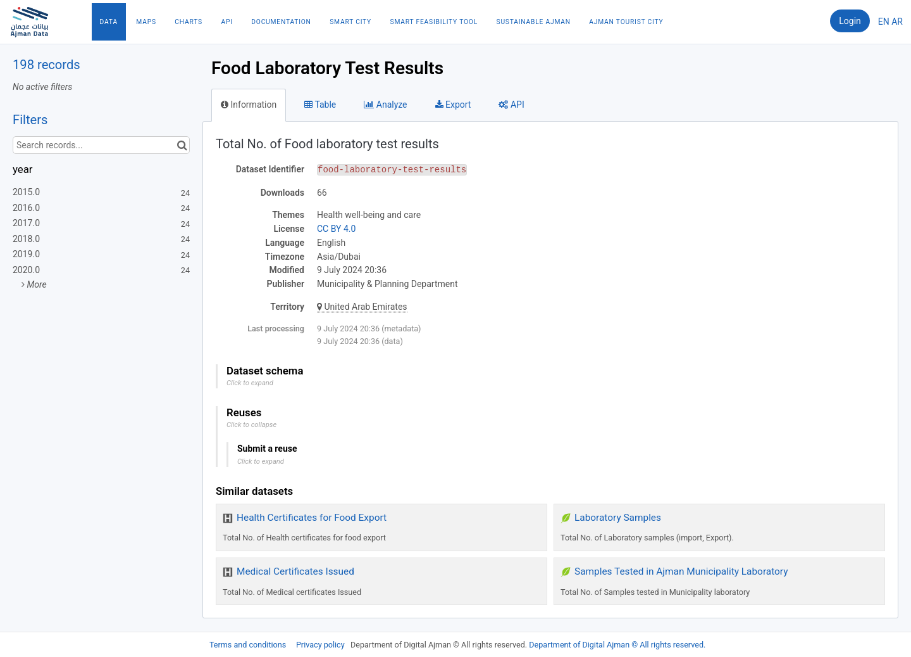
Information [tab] (248, 104)
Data (109, 22)
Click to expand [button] (249, 383)
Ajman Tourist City (626, 22)
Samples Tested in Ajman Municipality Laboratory (681, 571)
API (226, 22)
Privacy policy (321, 644)
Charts (188, 22)
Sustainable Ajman (534, 22)
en (883, 21)
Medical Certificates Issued (295, 571)
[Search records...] (101, 145)
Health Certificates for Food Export (312, 517)
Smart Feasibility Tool (434, 22)
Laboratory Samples (617, 517)
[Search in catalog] (182, 145)
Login (850, 21)
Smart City (350, 22)
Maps (146, 22)
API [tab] (511, 104)
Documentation (281, 22)
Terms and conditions (248, 644)
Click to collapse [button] (251, 425)
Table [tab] (320, 104)
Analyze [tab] (385, 104)
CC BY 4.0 (336, 229)
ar (897, 21)
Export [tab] (453, 104)
